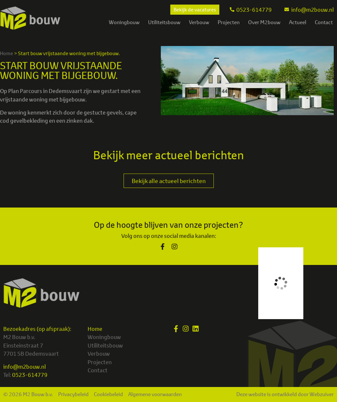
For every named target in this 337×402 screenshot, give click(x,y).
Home (6, 53)
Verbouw (199, 22)
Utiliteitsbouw (164, 22)
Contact (324, 22)
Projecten (229, 22)
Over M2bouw (264, 22)
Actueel (297, 22)
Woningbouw (124, 22)
